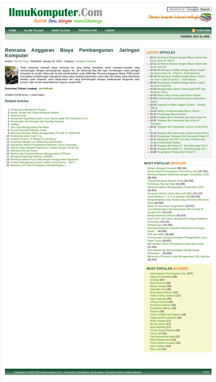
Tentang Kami (87, 30)
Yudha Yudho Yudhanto (163, 295)
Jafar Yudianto (158, 346)
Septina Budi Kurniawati (163, 317)
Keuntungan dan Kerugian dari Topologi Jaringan (37, 121)
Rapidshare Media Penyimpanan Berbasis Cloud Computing (44, 144)
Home (12, 30)
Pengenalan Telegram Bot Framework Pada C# (183, 136)
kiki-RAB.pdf (46, 88)
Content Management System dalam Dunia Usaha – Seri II (43, 162)
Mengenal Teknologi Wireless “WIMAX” (32, 156)
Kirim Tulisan (61, 30)
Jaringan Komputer (85, 61)
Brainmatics (97, 372)
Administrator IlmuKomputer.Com (168, 273)
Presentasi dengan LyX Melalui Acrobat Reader (36, 141)
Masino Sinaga (158, 286)
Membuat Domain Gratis (24, 150)
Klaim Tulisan (34, 30)
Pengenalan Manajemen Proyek (28, 109)
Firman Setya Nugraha (162, 330)
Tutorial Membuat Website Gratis (28, 130)
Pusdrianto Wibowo (160, 308)
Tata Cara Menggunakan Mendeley (30, 127)
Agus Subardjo (158, 298)
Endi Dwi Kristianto (160, 305)
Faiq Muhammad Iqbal (162, 336)
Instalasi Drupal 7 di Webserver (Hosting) (33, 139)
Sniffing (15, 124)
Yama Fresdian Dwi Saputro (165, 314)
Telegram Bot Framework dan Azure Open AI (181, 117)
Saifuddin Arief (158, 289)
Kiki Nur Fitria (21, 61)
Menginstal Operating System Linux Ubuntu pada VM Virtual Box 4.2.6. (49, 118)
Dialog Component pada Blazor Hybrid (178, 111)
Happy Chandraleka (161, 276)
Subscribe (203, 30)
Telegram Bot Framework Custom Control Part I (183, 133)
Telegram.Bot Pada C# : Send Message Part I (182, 148)
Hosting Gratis (18, 115)
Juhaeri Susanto (159, 302)
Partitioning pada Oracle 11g (26, 136)
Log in (206, 371)
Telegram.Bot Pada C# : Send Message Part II (182, 145)
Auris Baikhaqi (158, 327)
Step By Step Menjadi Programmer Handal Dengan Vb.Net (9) (45, 147)
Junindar (154, 279)
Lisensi (110, 30)
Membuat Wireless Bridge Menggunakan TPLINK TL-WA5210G (45, 133)
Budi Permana (158, 283)
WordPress (83, 372)
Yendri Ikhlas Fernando (162, 342)
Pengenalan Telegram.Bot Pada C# (176, 152)
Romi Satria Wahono (161, 292)
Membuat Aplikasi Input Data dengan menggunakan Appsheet (44, 159)
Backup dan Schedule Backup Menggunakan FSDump (40, 153)
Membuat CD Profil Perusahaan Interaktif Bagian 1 (38, 165)
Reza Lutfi (155, 349)
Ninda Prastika (158, 320)
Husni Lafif (156, 333)
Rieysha (154, 311)
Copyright (19, 372)
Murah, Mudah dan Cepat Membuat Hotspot (35, 112)
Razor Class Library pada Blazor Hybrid (178, 95)
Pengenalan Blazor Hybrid (171, 114)
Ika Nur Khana (158, 324)
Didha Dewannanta (160, 339)
